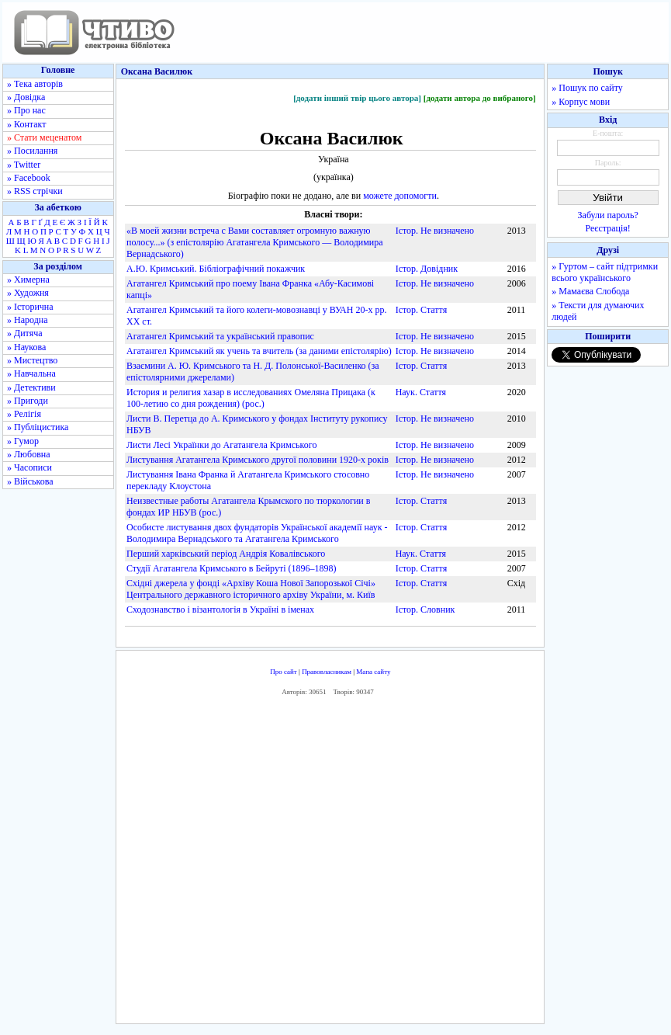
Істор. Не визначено (435, 230)
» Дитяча (25, 333)
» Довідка (26, 97)
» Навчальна (31, 373)
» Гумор (23, 441)
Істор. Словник (425, 609)
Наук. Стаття (421, 392)
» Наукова (26, 347)
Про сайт (283, 672)
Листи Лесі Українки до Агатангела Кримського (221, 444)
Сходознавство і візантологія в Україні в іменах (220, 609)
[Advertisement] (346, 864)
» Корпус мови (581, 101)
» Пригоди (27, 400)
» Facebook (28, 177)
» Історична (30, 306)
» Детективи (31, 387)
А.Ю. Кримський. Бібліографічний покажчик (215, 268)
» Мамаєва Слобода (590, 291)
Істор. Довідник (427, 268)
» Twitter (23, 164)
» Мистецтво (32, 360)
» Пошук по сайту (587, 87)
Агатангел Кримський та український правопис (220, 336)
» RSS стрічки (35, 191)
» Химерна (28, 279)
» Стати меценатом (44, 137)
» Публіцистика (37, 427)
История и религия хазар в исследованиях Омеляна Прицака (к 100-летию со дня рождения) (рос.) (250, 398)
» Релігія (24, 413)
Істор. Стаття (422, 309)
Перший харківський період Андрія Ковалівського (225, 553)
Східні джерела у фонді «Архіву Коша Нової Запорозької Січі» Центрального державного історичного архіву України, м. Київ (250, 589)
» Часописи (29, 467)
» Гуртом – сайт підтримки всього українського (605, 272)
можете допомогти (400, 195)
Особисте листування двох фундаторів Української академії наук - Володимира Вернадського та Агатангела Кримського (257, 533)
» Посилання (32, 150)
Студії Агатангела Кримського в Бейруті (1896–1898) (231, 568)
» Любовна (28, 454)
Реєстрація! (608, 228)
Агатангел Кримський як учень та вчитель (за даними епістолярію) (259, 351)
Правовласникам (326, 672)
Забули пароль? (608, 215)
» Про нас (26, 110)
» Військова (30, 481)
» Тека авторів (35, 83)
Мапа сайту (373, 672)
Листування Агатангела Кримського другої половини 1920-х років (257, 459)
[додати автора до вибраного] (480, 97)
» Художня (28, 292)
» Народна (27, 319)
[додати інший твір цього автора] (357, 97)
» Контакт (26, 124)
